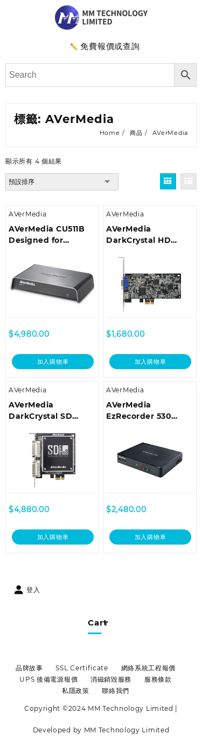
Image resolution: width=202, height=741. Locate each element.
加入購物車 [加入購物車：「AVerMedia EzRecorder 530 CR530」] (150, 537)
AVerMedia (27, 214)
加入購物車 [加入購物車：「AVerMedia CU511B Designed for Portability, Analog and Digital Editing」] (53, 361)
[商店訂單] (62, 182)
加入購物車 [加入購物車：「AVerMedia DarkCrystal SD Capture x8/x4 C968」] (53, 537)
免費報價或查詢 (110, 46)
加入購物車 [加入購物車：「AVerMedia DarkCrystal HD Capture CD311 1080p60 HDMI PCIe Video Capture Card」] (150, 361)
